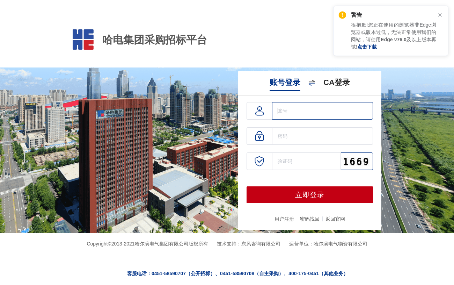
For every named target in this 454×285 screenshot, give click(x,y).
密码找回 (310, 219)
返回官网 (335, 219)
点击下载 (367, 47)
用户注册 (284, 219)
